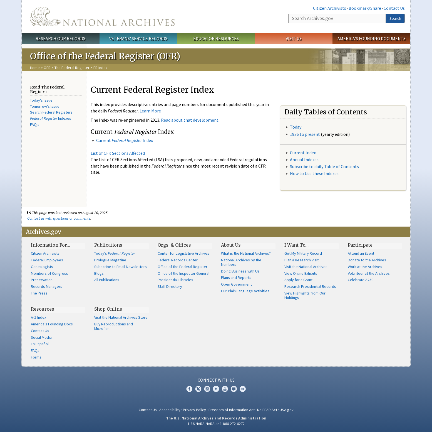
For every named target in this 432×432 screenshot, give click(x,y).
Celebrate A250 (360, 279)
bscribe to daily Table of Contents (326, 166)
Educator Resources (216, 38)
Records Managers (46, 286)
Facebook (189, 389)
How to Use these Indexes (314, 173)
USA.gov (287, 409)
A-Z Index (38, 317)
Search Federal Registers (51, 112)
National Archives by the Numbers (241, 262)
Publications (108, 245)
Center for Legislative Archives (183, 253)
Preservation (42, 279)
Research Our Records (60, 38)
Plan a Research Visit (301, 259)
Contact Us (394, 8)
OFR (47, 67)
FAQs (35, 350)
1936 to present (305, 134)
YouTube (225, 389)
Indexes (50, 118)
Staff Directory (170, 286)
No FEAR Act (267, 409)
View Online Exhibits (300, 273)
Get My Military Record (303, 253)
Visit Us (294, 38)
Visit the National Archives (305, 266)
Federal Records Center (178, 259)
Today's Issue (41, 100)
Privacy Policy (194, 409)
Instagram (207, 389)
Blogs (99, 273)
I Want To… (296, 245)
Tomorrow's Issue (44, 106)
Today (295, 127)
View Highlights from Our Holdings (305, 295)
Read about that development (190, 120)
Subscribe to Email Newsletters (120, 266)
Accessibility (169, 409)
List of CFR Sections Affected (118, 153)
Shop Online (108, 309)
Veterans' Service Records (138, 38)
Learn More (150, 111)
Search (395, 18)
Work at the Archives (365, 266)
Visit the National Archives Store (121, 317)
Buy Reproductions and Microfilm (113, 326)
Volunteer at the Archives (369, 273)
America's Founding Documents (371, 38)
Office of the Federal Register (182, 266)
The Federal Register (72, 67)
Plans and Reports (236, 277)
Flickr (242, 389)
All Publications (106, 279)
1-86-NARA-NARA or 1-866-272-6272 (216, 423)
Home (35, 67)
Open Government (236, 284)
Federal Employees (47, 259)
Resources (42, 309)
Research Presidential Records (310, 286)
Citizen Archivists (329, 8)
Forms (36, 357)
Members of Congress (49, 273)
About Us (231, 245)
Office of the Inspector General (183, 273)
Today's (114, 253)
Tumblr (216, 389)
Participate (360, 245)
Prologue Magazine (110, 259)
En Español (40, 343)
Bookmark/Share (365, 8)
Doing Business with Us (240, 271)
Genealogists (42, 266)
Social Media (41, 337)
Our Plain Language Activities (245, 290)
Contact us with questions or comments (58, 218)
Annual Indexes (304, 159)
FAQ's (34, 124)
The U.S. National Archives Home (102, 16)
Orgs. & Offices (174, 245)
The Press (39, 293)
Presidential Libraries (175, 279)
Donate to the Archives (367, 259)
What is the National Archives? (246, 253)
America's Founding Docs (52, 324)
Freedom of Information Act (231, 409)
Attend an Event (361, 253)
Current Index (303, 152)
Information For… (50, 245)
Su (292, 166)
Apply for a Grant (298, 279)
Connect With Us (216, 380)
